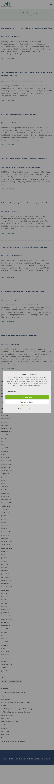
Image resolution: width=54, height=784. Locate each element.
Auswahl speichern (27, 402)
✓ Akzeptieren (27, 397)
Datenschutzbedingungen (27, 409)
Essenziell (10, 391)
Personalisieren (27, 406)
